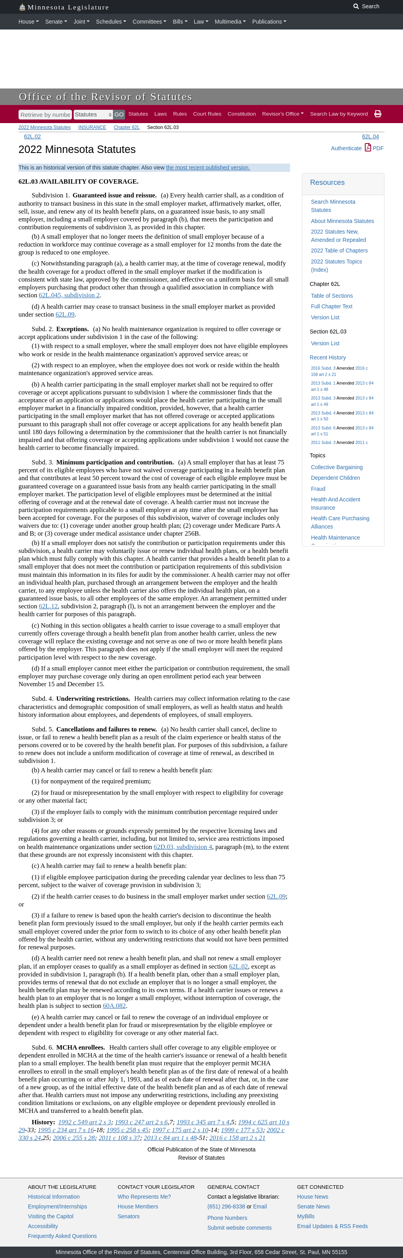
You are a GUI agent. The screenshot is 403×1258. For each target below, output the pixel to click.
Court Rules (207, 114)
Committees (147, 21)
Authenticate (346, 148)
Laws (160, 114)
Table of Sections (332, 296)
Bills (178, 21)
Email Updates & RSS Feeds (332, 1226)
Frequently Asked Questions (62, 1236)
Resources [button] (327, 182)
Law (199, 21)
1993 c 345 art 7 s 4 (203, 1122)
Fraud (318, 489)
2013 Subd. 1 (323, 383)
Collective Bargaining (337, 467)
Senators (129, 1216)
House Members (138, 1206)
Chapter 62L (127, 127)
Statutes (138, 114)
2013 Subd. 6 (323, 427)
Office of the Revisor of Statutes (106, 96)
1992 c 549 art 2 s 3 (84, 1122)
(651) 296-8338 (226, 1206)
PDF (374, 148)
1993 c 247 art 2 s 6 (141, 1122)
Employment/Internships (57, 1206)
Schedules (109, 21)
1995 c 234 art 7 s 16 (66, 1130)
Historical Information (54, 1197)
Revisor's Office (280, 114)
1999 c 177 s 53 (242, 1130)
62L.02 (32, 136)
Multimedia (228, 21)
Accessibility (43, 1226)
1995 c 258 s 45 (127, 1130)
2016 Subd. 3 (323, 368)
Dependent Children (335, 478)
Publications (267, 21)
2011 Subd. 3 (323, 442)
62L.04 (370, 136)
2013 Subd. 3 (323, 398)
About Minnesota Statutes (342, 221)
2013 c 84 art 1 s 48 (170, 1138)
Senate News (313, 1206)
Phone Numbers (227, 1218)
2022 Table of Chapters (339, 250)
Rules (180, 114)
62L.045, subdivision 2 (69, 295)
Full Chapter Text (332, 306)
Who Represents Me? (144, 1197)
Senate (54, 21)
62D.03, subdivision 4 (183, 847)
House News (312, 1197)
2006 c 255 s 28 (74, 1138)
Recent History (328, 357)
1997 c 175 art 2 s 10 (180, 1130)
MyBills (305, 1216)
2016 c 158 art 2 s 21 (237, 1138)
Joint (79, 21)
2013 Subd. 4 (323, 413)
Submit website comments (239, 1228)
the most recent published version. (208, 167)
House (26, 21)
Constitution (242, 114)
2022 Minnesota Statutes (44, 127)
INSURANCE (92, 127)
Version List (325, 317)
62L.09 (64, 314)
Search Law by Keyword (339, 114)
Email (260, 1206)
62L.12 (48, 606)
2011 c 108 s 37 (119, 1138)
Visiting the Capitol (51, 1216)
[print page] (378, 114)
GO (119, 114)
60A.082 (114, 1005)
